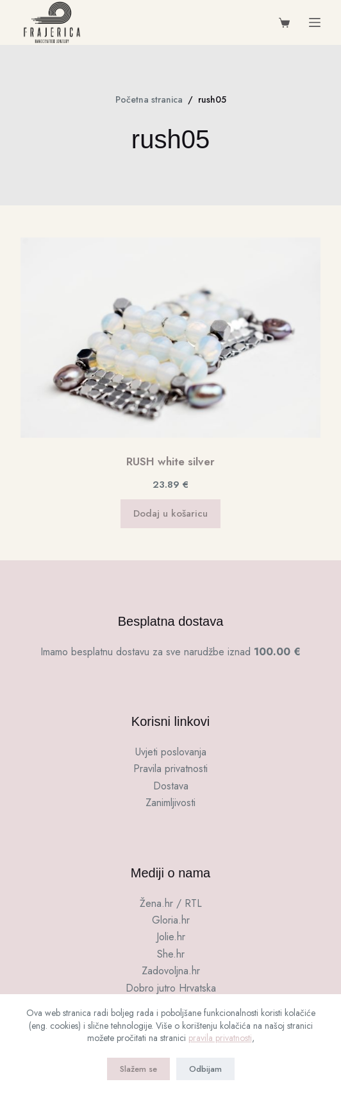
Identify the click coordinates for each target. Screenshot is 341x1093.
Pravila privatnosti (170, 768)
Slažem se (138, 1069)
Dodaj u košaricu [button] (170, 513)
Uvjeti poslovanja (170, 751)
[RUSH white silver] (170, 337)
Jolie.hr (170, 936)
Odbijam (205, 1069)
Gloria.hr (171, 920)
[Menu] (314, 22)
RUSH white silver (170, 461)
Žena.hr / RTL (171, 903)
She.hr (171, 954)
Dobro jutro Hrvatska (171, 988)
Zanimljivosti (170, 802)
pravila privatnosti (220, 1037)
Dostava (170, 786)
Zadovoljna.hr (171, 970)
